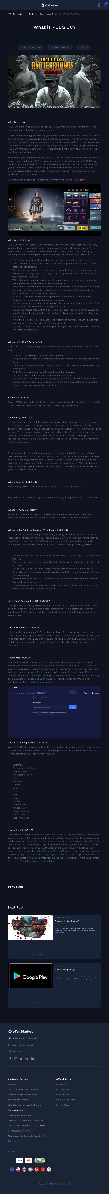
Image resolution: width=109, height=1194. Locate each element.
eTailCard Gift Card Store (19, 1115)
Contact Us (17, 1051)
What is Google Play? (65, 969)
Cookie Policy (62, 1095)
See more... (15, 1141)
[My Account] (99, 5)
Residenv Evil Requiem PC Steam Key (25, 1120)
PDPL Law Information (67, 1100)
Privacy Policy (62, 1084)
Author (83, 47)
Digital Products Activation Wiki (22, 1095)
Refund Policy (62, 1105)
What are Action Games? (67, 921)
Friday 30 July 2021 (60, 47)
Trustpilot (12, 1151)
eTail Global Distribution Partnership (25, 1105)
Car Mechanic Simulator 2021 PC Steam (26, 1126)
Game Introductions (31, 47)
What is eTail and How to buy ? (23, 1089)
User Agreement (63, 1089)
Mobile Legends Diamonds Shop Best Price (28, 1136)
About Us (12, 1084)
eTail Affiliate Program (18, 1100)
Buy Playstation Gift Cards (20, 1131)
